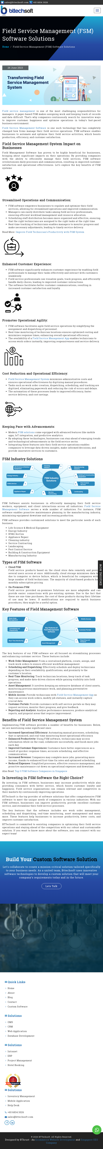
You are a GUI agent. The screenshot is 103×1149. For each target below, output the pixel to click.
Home (5, 46)
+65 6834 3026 (16, 1112)
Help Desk (14, 1105)
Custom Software (18, 1006)
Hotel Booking (16, 1065)
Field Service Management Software (24, 128)
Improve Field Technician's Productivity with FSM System (50, 232)
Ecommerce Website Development (55, 1139)
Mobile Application (19, 1100)
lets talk (51, 886)
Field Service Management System (28, 379)
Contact (12, 1001)
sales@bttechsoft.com (20, 1116)
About (11, 992)
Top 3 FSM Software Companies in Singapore (41, 771)
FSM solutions (26, 432)
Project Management (20, 1060)
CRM (10, 1026)
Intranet (12, 1051)
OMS (10, 1022)
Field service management (18, 111)
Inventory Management (21, 1096)
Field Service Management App (51, 338)
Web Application (17, 1031)
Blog (10, 997)
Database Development (21, 1035)
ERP (10, 1055)
